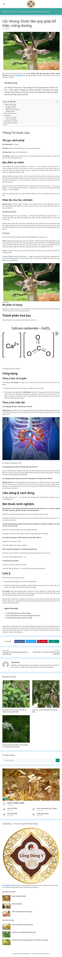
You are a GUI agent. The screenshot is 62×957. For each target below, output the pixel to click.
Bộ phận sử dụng (10, 111)
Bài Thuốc (6, 798)
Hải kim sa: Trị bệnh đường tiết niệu (24, 932)
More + (55, 641)
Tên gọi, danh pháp (11, 106)
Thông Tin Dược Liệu (10, 104)
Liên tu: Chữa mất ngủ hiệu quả (22, 925)
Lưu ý (5, 124)
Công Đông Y (15, 662)
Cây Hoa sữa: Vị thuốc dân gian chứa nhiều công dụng (30, 940)
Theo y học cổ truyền (11, 117)
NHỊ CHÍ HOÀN (12, 808)
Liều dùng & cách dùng (10, 121)
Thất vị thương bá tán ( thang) (47, 808)
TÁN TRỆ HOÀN (12, 814)
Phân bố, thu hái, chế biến (12, 109)
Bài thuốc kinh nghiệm (10, 123)
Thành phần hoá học (10, 113)
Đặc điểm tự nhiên (10, 108)
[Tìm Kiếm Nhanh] (58, 760)
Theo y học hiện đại (11, 119)
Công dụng (7, 115)
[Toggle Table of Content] (56, 102)
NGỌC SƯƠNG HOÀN (16, 803)
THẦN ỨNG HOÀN (43, 814)
